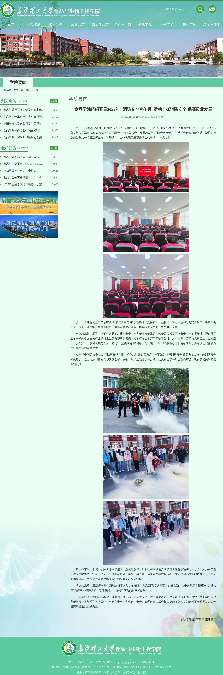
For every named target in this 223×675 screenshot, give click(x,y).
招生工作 (189, 25)
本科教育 (78, 25)
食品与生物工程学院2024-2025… (23, 163)
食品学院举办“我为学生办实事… (23, 130)
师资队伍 (56, 25)
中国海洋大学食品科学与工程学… (24, 123)
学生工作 (167, 25)
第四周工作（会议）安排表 (19, 170)
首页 (11, 25)
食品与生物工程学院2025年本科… (24, 177)
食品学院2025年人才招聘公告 (21, 156)
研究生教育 (100, 25)
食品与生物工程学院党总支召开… (24, 116)
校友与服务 (211, 25)
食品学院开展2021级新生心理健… (24, 137)
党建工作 (145, 25)
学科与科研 (122, 25)
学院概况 (33, 25)
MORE (54, 101)
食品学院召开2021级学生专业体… (24, 109)
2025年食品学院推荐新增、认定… (24, 184)
